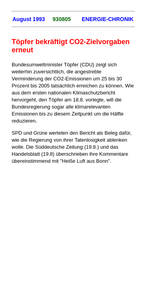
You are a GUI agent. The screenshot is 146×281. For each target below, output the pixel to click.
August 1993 (28, 19)
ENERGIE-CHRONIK (108, 19)
